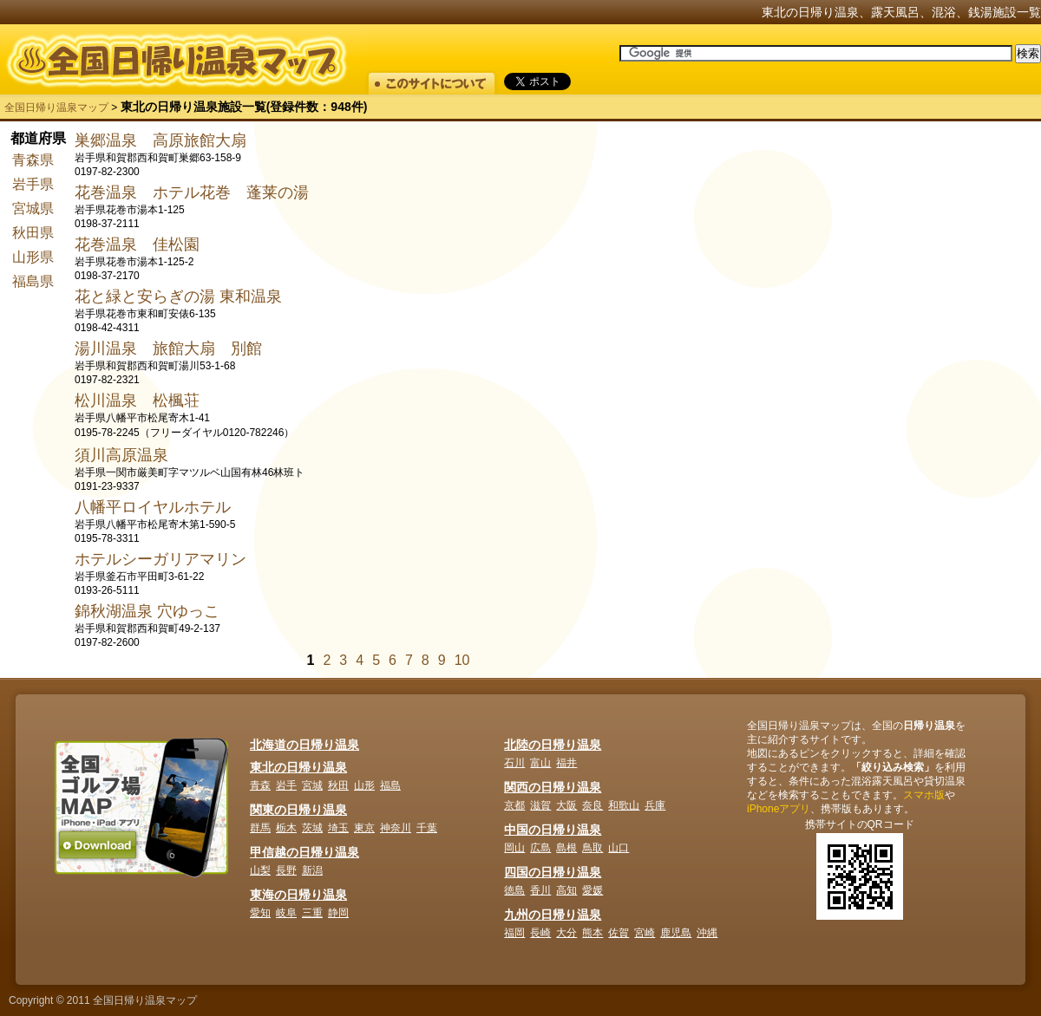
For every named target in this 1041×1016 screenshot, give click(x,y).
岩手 (286, 785)
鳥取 (592, 848)
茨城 (312, 828)
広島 (540, 848)
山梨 (260, 870)
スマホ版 (924, 795)
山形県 (33, 257)
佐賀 (618, 933)
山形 (364, 785)
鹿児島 (675, 933)
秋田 (338, 785)
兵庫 (655, 805)
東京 (364, 828)
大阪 (566, 805)
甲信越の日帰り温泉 (304, 852)
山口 (618, 848)
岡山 (514, 848)
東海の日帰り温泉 (298, 895)
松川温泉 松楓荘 (137, 400)
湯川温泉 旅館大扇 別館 (168, 348)
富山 (540, 763)
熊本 (592, 933)
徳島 (514, 890)
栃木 (286, 828)
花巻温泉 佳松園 (137, 244)
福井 (566, 763)
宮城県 (33, 208)
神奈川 (395, 828)
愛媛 (592, 890)
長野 (286, 870)
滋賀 (540, 805)
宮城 (312, 785)
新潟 (312, 870)
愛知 (260, 913)
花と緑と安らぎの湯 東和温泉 (178, 296)
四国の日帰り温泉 (552, 872)
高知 (566, 890)
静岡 (338, 913)
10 (462, 660)
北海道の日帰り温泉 (304, 745)
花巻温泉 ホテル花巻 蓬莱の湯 (192, 192)
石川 (514, 763)
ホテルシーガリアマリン (160, 559)
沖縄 (707, 933)
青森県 (33, 160)
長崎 (540, 933)
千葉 (426, 828)
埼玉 (338, 828)
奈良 (592, 805)
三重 (312, 913)
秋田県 (33, 232)
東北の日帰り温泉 (298, 767)
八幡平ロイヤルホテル (153, 507)
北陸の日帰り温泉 (552, 745)
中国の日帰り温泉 (552, 830)
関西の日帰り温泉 (552, 787)
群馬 (260, 828)
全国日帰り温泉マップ (56, 107)
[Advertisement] (888, 238)
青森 (260, 785)
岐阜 (286, 913)
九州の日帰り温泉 (552, 915)
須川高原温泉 (121, 455)
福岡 (514, 933)
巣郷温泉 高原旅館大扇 (160, 140)
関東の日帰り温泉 (298, 810)
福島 (390, 785)
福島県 (33, 281)
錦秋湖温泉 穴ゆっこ (147, 611)
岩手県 (33, 184)
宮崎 (644, 933)
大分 (566, 933)
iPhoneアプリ (778, 809)
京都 (514, 805)
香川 (540, 890)
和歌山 (623, 805)
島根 (566, 848)
